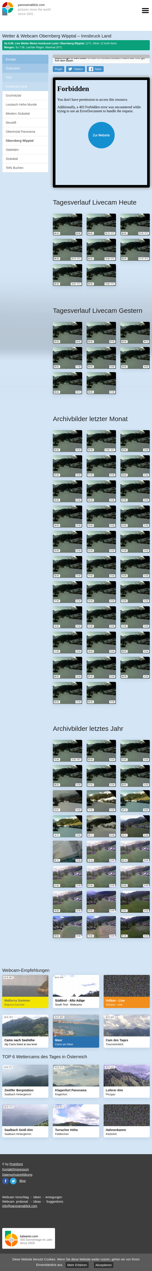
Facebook (5, 1181)
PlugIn (58, 69)
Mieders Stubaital (18, 113)
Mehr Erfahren (77, 1265)
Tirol (9, 77)
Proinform (16, 1164)
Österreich (13, 68)
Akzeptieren (103, 1265)
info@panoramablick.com (19, 1206)
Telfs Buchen (14, 168)
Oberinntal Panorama (20, 131)
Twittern (78, 69)
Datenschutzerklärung (17, 1174)
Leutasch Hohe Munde (21, 104)
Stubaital (12, 159)
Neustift (11, 122)
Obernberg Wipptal (20, 140)
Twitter (13, 1181)
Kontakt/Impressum (15, 1169)
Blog (22, 1181)
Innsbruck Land (16, 86)
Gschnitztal (13, 95)
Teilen (98, 69)
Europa (11, 59)
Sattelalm (12, 149)
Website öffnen (101, 135)
